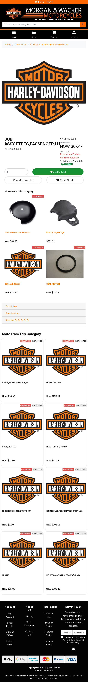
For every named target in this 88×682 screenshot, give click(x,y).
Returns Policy (49, 633)
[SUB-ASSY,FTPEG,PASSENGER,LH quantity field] (16, 171)
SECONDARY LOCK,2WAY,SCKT (16, 511)
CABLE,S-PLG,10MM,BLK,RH (15, 382)
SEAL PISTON (53, 284)
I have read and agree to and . (73, 640)
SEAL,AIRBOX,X (12, 284)
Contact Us (29, 633)
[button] (23, 180)
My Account (10, 615)
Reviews (17, 320)
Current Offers (10, 633)
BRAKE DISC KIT (53, 382)
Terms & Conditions (71, 640)
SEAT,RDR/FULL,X (55, 232)
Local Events (9, 624)
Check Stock (64, 179)
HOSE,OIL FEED (9, 447)
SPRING (5, 575)
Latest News (9, 643)
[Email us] (73, 649)
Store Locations (29, 624)
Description (11, 306)
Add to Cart (58, 171)
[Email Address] (67, 632)
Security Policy (49, 643)
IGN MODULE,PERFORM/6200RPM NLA (64, 511)
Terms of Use (49, 615)
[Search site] (83, 24)
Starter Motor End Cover (17, 232)
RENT (50, 1)
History (29, 616)
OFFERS (39, 1)
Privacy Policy (49, 624)
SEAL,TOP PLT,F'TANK (56, 447)
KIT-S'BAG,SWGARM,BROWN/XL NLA (63, 575)
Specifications (12, 313)
